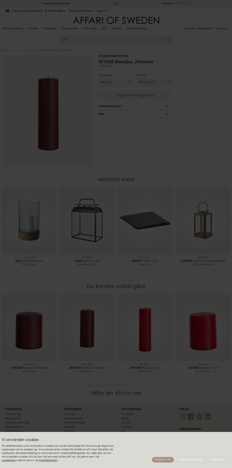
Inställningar (218, 460)
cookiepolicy (9, 460)
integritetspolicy (48, 460)
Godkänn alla (163, 460)
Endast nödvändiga (191, 460)
